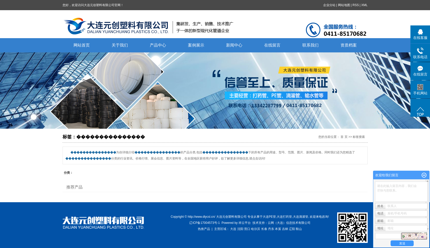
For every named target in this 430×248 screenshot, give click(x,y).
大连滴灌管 (300, 216)
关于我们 (120, 45)
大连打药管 (284, 216)
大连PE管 (269, 216)
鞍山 (299, 229)
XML (364, 5)
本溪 (278, 229)
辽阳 (292, 229)
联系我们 (310, 45)
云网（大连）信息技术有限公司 (289, 223)
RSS (355, 5)
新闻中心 (234, 45)
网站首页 (81, 45)
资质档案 (348, 45)
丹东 (271, 229)
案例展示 (196, 45)
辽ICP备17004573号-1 (204, 223)
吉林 (285, 229)
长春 (264, 229)
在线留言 (272, 45)
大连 (233, 229)
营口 (247, 229)
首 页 (343, 137)
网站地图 (344, 5)
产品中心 (158, 45)
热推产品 (204, 229)
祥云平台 (245, 223)
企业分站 (329, 5)
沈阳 (240, 229)
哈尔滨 (255, 229)
